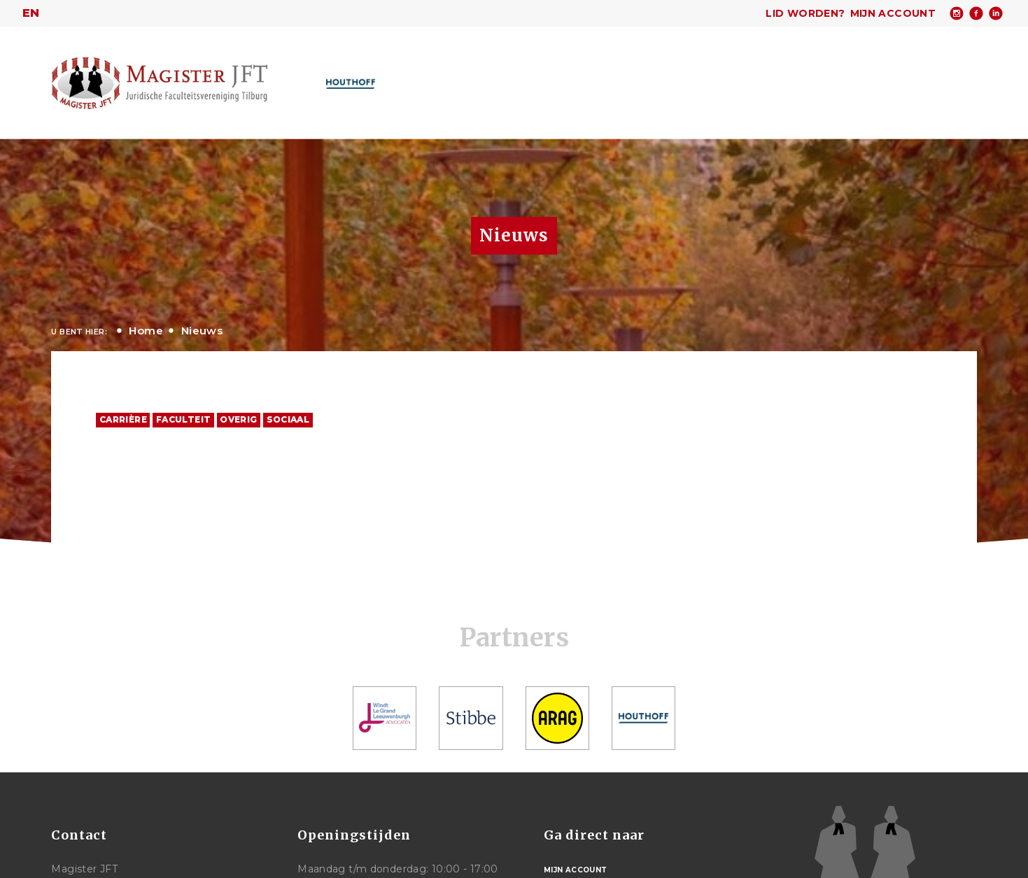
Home (409, 80)
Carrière (689, 80)
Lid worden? (805, 13)
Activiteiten (606, 80)
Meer (814, 80)
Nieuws (202, 330)
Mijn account (893, 13)
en (31, 13)
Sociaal (288, 419)
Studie (756, 80)
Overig (238, 419)
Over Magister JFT (493, 80)
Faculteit (183, 419)
